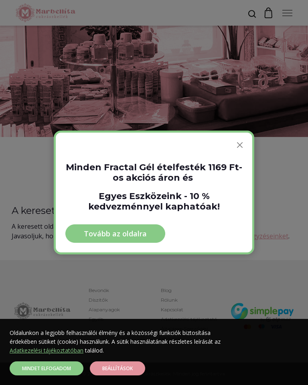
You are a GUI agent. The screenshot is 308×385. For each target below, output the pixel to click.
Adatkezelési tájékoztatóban (46, 350)
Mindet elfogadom (46, 368)
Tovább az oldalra (115, 233)
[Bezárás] (240, 145)
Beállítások (117, 368)
